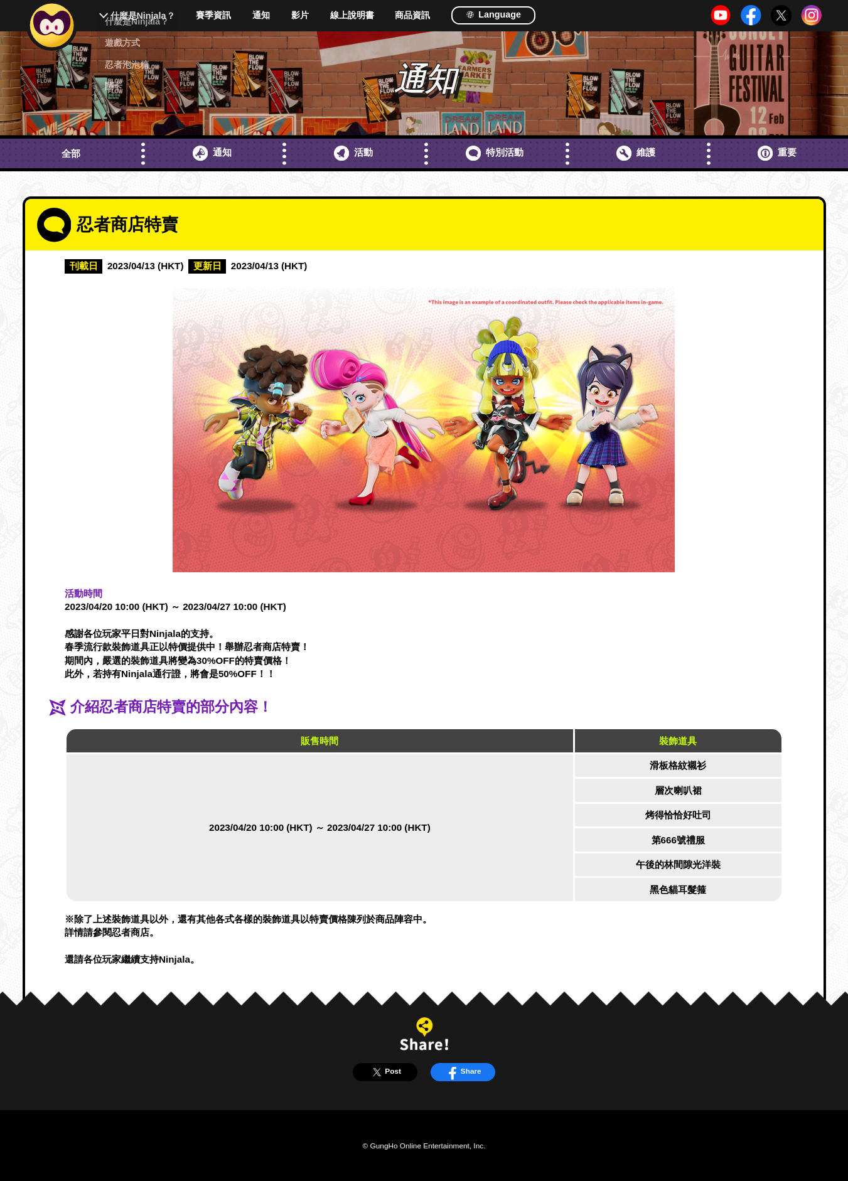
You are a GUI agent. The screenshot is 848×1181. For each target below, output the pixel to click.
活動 (353, 153)
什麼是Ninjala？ (142, 16)
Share (462, 1072)
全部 (71, 153)
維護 (635, 153)
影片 (300, 15)
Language (493, 14)
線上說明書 (352, 15)
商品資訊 (412, 15)
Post (385, 1072)
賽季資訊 (213, 15)
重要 (777, 153)
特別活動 (494, 153)
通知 (261, 15)
